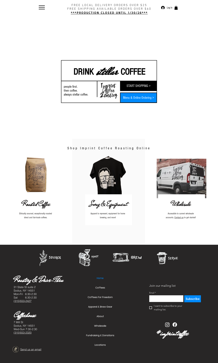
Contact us (178, 217)
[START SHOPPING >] (138, 86)
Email (152, 293)
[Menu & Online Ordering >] (138, 98)
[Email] (165, 299)
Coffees (100, 287)
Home (100, 278)
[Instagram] (167, 325)
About (100, 316)
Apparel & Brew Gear (100, 306)
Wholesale (100, 326)
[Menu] (41, 7)
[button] (176, 8)
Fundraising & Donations (100, 335)
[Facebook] (175, 325)
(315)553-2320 (22, 332)
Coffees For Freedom (100, 297)
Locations (100, 345)
